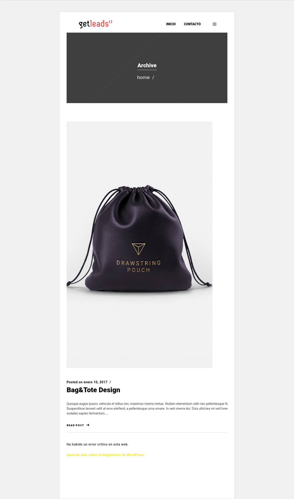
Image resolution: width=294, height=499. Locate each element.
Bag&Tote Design (93, 390)
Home (143, 77)
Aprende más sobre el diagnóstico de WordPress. (106, 455)
